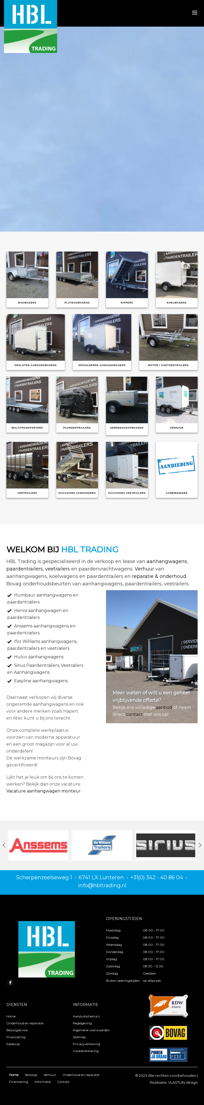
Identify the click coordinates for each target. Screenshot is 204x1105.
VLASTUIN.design (183, 1082)
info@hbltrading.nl (102, 885)
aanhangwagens (167, 561)
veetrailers (57, 569)
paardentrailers (24, 569)
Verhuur (144, 569)
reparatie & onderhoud (159, 576)
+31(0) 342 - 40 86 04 (156, 877)
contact (134, 714)
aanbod (164, 707)
